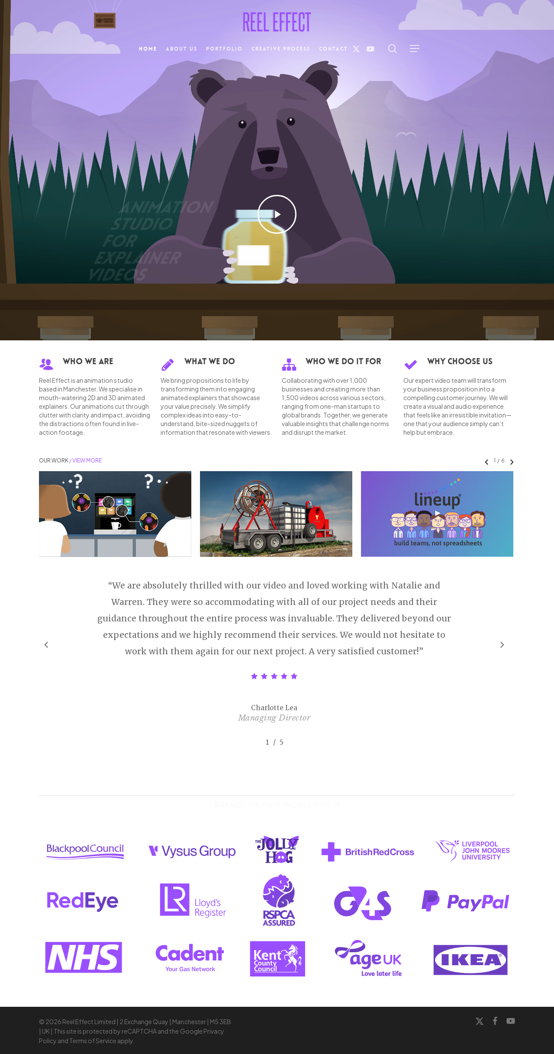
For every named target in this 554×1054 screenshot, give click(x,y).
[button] (414, 48)
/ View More (85, 460)
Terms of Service (92, 1040)
